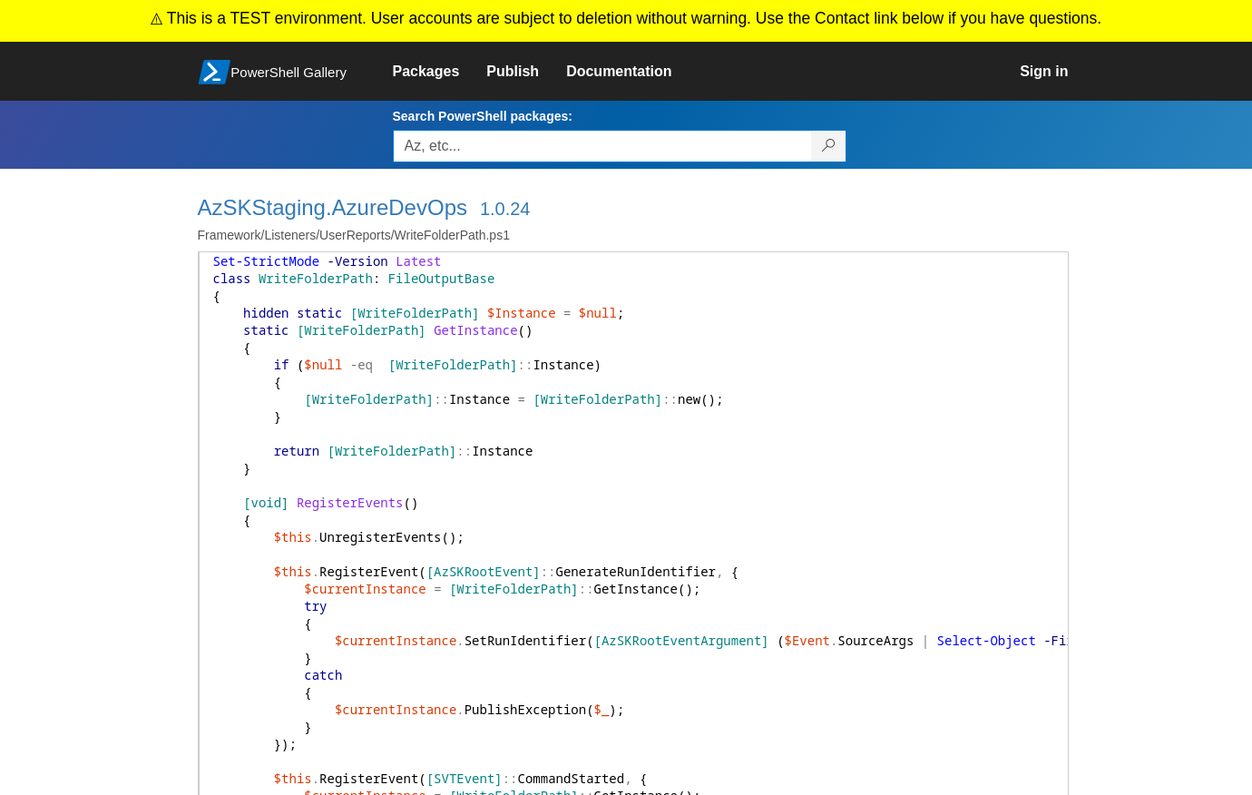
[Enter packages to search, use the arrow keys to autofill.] (602, 146)
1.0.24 (505, 209)
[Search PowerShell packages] (828, 146)
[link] (440, 72)
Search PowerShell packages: (482, 116)
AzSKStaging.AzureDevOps (332, 207)
